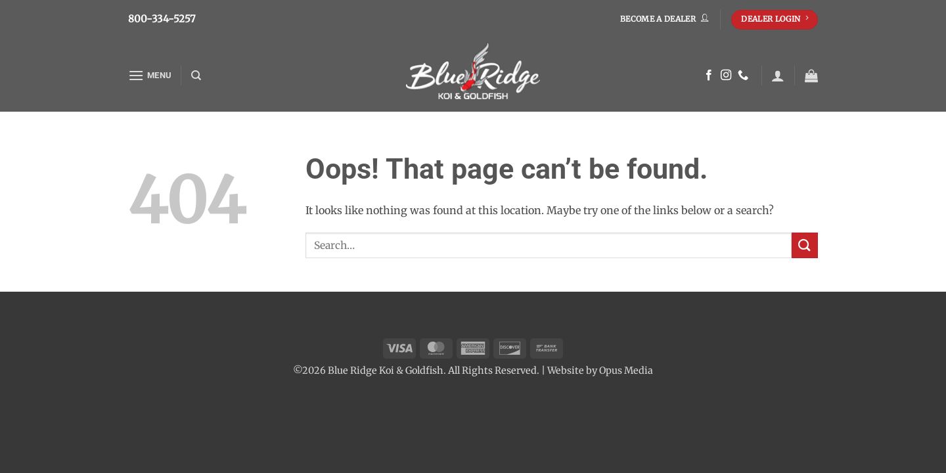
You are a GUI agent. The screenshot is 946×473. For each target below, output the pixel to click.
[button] (149, 75)
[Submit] (805, 245)
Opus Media (626, 370)
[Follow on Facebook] (709, 75)
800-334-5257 (162, 18)
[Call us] (743, 75)
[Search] (196, 75)
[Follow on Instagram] (726, 75)
